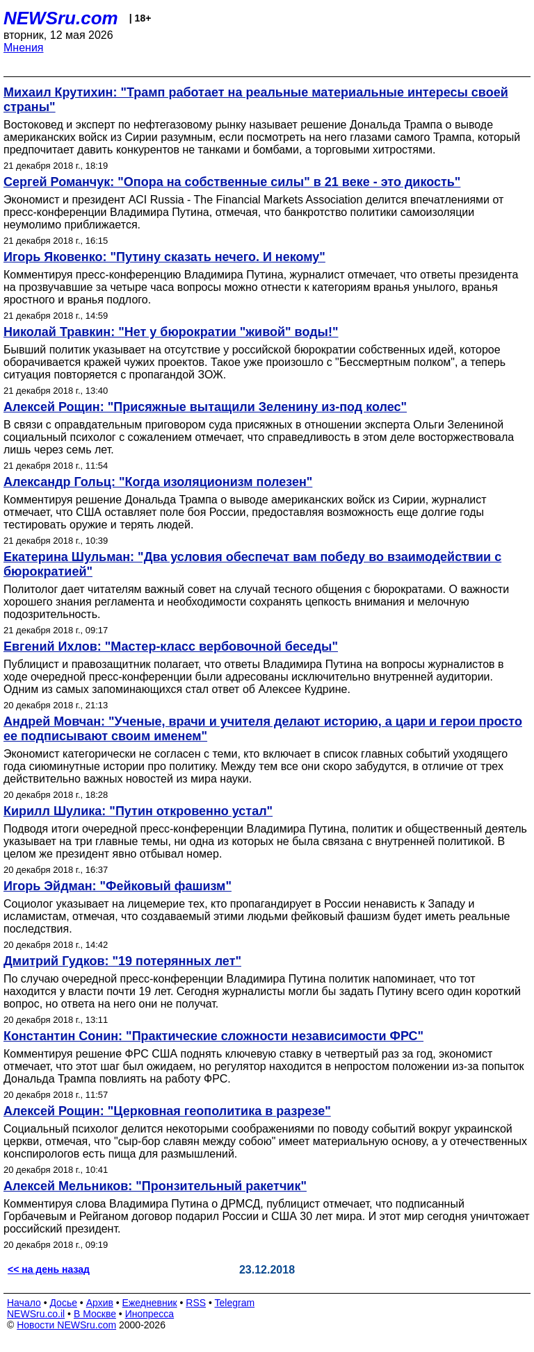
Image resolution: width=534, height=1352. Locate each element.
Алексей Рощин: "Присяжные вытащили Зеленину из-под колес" (205, 407)
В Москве (95, 1313)
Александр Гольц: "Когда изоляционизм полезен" (157, 482)
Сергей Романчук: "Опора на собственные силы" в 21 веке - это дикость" (231, 182)
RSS (196, 1302)
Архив (99, 1302)
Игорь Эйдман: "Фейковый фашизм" (117, 886)
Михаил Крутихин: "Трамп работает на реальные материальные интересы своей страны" (255, 99)
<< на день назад (49, 1269)
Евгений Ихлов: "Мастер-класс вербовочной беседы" (170, 646)
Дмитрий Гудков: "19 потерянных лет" (122, 961)
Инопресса (150, 1313)
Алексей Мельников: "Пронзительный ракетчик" (155, 1186)
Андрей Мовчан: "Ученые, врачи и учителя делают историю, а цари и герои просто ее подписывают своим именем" (262, 729)
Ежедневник (149, 1302)
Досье (63, 1302)
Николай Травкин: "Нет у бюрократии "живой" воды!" (171, 332)
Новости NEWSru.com (66, 1324)
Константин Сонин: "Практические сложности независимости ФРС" (213, 1036)
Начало (24, 1302)
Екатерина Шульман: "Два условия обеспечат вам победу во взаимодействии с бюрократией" (252, 564)
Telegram (235, 1302)
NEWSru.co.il (36, 1313)
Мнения (23, 47)
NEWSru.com (60, 18)
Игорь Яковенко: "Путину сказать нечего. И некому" (164, 257)
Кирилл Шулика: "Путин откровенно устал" (138, 811)
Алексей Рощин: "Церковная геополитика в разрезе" (167, 1111)
